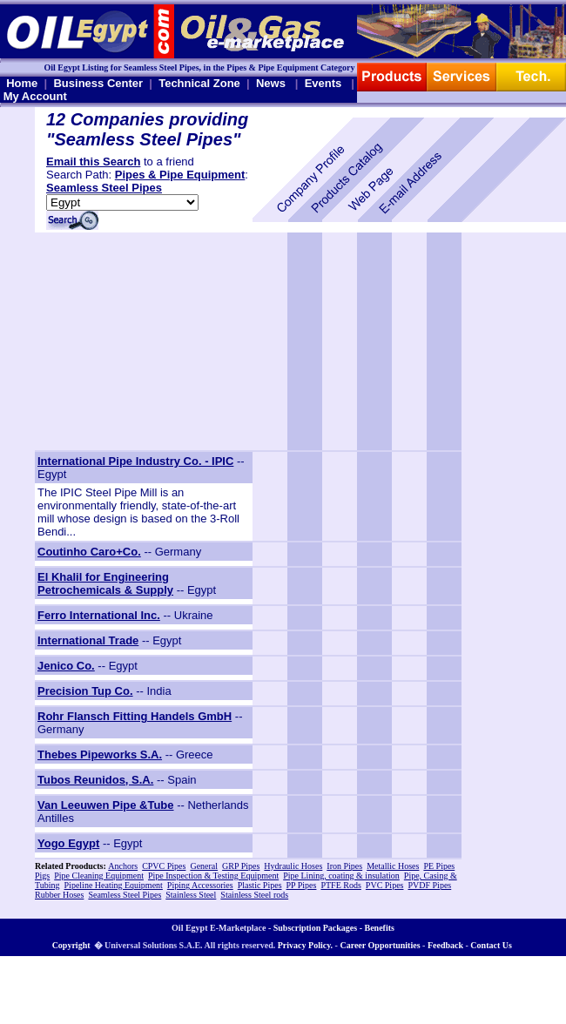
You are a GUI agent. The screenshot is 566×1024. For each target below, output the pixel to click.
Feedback (445, 945)
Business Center (98, 83)
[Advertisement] (144, 341)
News (271, 83)
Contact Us (491, 945)
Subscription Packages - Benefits (333, 928)
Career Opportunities (380, 945)
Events (323, 83)
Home (21, 83)
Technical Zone (199, 83)
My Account (35, 96)
